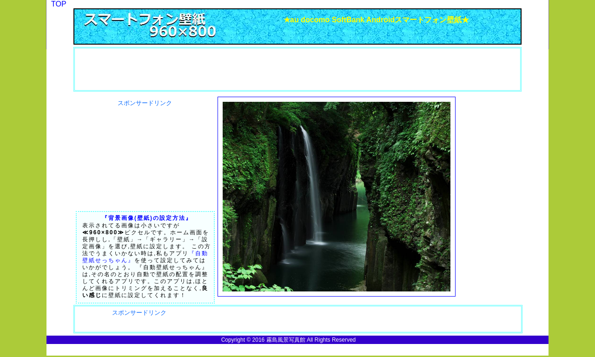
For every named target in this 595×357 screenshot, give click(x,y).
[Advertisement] (128, 69)
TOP (58, 4)
